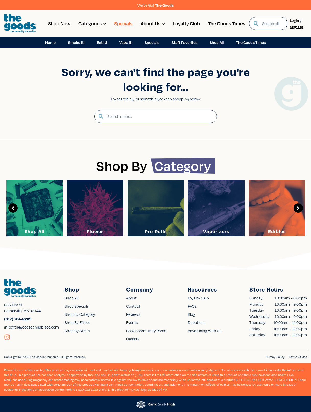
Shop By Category (80, 314)
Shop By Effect (77, 322)
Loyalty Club (186, 23)
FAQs (192, 306)
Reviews (133, 314)
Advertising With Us (204, 330)
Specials (123, 23)
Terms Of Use (298, 357)
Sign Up (296, 26)
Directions (196, 322)
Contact (133, 306)
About (131, 298)
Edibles (277, 231)
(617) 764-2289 (17, 319)
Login (294, 20)
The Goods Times (226, 23)
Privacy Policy (275, 357)
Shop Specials (77, 306)
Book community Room (146, 330)
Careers (132, 338)
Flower (95, 231)
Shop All (35, 231)
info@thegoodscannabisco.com (31, 327)
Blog (191, 314)
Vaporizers (216, 231)
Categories (92, 23)
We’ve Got (155, 5)
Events (132, 322)
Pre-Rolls (156, 231)
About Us (153, 23)
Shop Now (59, 23)
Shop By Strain (77, 330)
